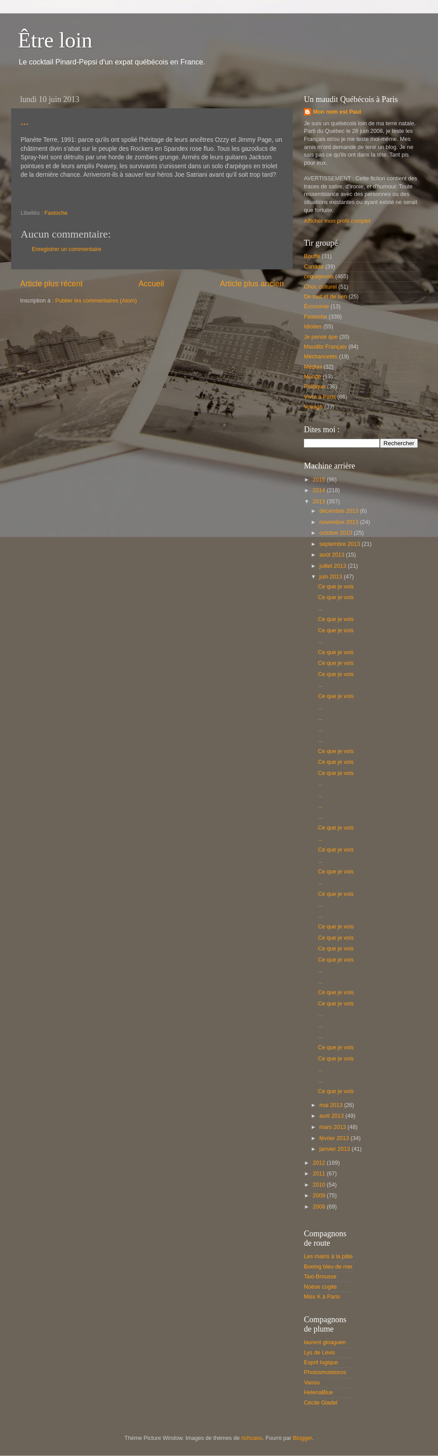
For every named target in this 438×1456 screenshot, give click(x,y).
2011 (319, 1174)
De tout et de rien (325, 297)
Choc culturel (320, 287)
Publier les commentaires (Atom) (96, 301)
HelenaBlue (318, 1392)
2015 (319, 480)
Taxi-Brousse (320, 1276)
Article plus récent (51, 283)
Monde (312, 377)
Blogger (302, 1438)
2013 (319, 501)
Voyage (313, 407)
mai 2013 (332, 1105)
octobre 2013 (337, 533)
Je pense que (321, 337)
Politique (314, 386)
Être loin (55, 40)
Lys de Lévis (319, 1353)
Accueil (151, 283)
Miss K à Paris (322, 1297)
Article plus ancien (252, 283)
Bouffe (312, 256)
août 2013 (333, 555)
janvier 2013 (336, 1149)
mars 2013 (334, 1127)
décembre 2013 (340, 511)
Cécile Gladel (320, 1403)
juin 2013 (332, 577)
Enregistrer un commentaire (66, 249)
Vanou (312, 1382)
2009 (319, 1195)
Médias (313, 367)
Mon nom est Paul (337, 112)
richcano (252, 1438)
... (25, 121)
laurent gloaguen (325, 1342)
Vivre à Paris (320, 397)
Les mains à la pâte (328, 1256)
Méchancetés (320, 356)
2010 (319, 1185)
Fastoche (55, 213)
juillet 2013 (334, 566)
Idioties (313, 327)
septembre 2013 (341, 544)
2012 (319, 1163)
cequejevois (319, 276)
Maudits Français (325, 347)
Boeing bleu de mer (328, 1267)
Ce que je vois (336, 586)
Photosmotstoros (325, 1372)
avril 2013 (332, 1116)
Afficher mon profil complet (337, 221)
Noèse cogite (320, 1287)
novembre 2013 (340, 522)
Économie (316, 306)
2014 (319, 490)
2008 (319, 1207)
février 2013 (335, 1138)
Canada (314, 267)
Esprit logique (321, 1362)
